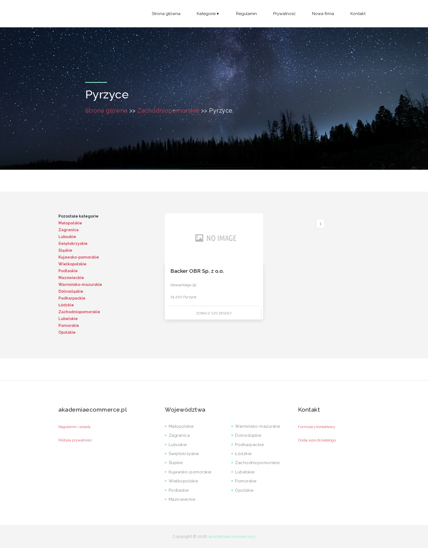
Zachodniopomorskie (168, 110)
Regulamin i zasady (74, 427)
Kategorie (208, 13)
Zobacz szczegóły (214, 313)
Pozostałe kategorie (78, 216)
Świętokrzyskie (73, 243)
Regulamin (246, 13)
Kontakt (357, 13)
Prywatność (284, 13)
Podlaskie (68, 271)
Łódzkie (66, 305)
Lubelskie (68, 319)
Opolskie (67, 332)
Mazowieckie (71, 278)
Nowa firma (323, 13)
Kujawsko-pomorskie (78, 257)
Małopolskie (70, 223)
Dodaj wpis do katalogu (317, 440)
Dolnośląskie (70, 291)
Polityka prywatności (75, 440)
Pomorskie (68, 325)
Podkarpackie (71, 298)
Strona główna (166, 13)
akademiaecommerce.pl (231, 536)
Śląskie (65, 250)
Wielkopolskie (72, 264)
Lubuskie (67, 237)
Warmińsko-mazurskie (80, 284)
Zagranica (68, 230)
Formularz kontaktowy (316, 427)
